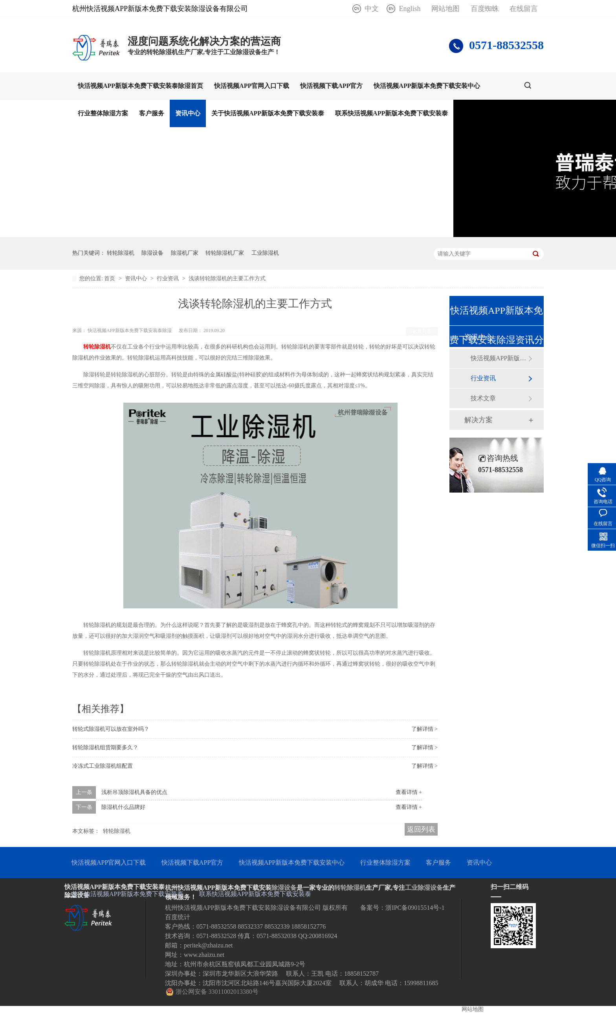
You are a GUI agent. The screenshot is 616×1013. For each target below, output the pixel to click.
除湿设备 (152, 253)
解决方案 (478, 420)
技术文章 (483, 398)
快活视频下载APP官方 (331, 85)
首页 (110, 278)
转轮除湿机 (120, 253)
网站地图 (445, 9)
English (409, 9)
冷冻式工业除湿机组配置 (102, 766)
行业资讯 (168, 278)
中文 (372, 9)
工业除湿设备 (424, 887)
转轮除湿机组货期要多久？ (105, 747)
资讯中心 (187, 113)
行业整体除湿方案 (103, 113)
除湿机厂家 (184, 253)
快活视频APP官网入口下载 (251, 85)
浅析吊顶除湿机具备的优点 (134, 792)
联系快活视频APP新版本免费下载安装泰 (391, 113)
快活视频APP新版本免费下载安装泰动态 (499, 358)
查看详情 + (409, 792)
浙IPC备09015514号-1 (414, 907)
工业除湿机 (265, 253)
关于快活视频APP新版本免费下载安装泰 (267, 113)
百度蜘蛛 (485, 9)
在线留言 (524, 9)
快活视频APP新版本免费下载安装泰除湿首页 (140, 85)
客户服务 (151, 113)
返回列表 (421, 331)
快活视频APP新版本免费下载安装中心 (427, 85)
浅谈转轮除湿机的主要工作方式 (227, 278)
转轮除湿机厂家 (224, 253)
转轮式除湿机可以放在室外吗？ (110, 729)
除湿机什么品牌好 (123, 807)
